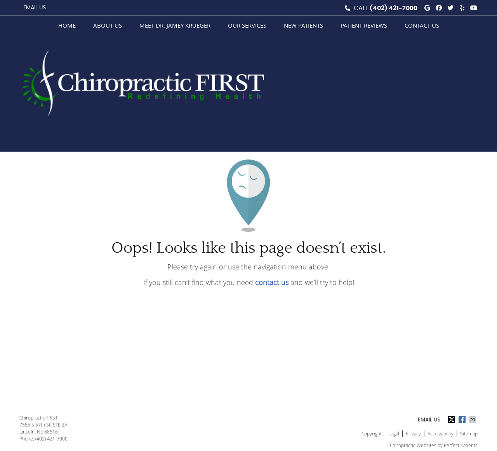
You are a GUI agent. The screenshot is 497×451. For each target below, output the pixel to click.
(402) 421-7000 (393, 8)
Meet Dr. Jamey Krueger (174, 25)
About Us (107, 25)
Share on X (452, 419)
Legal (393, 433)
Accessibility (440, 433)
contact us (271, 282)
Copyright (371, 433)
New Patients (303, 25)
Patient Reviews (364, 25)
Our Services (247, 25)
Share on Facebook (463, 419)
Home (67, 25)
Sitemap (469, 433)
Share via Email (473, 419)
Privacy (413, 433)
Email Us (34, 7)
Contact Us (422, 25)
